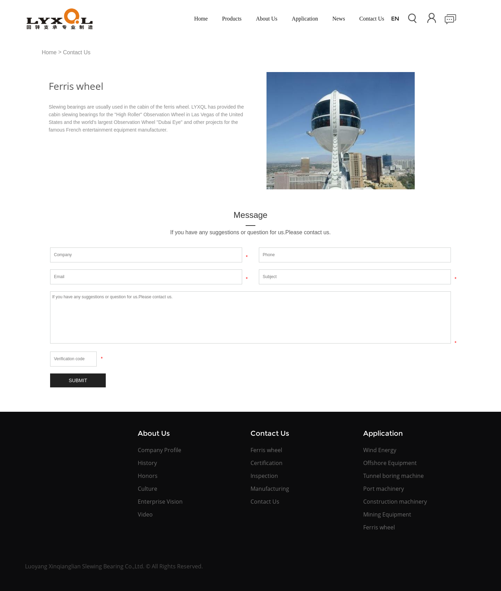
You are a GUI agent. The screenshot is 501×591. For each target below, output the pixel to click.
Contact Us (371, 19)
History (147, 463)
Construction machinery (395, 501)
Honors (148, 476)
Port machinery (383, 488)
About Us (267, 19)
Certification (266, 463)
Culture (147, 488)
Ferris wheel (266, 450)
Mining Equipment (387, 514)
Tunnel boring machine (393, 476)
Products (231, 19)
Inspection (264, 476)
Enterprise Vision (160, 501)
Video (145, 514)
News (338, 19)
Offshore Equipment (390, 463)
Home (201, 19)
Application (305, 19)
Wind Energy (379, 450)
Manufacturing (269, 488)
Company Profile (159, 450)
